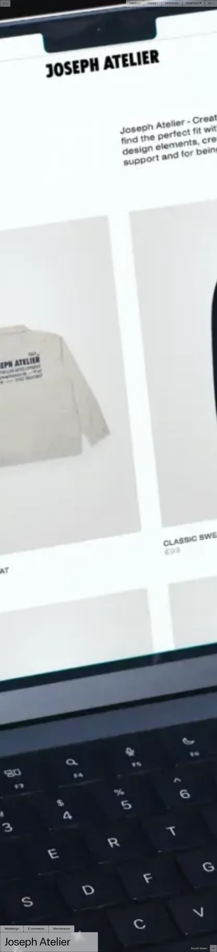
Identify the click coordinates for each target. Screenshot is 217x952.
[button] (211, 3)
